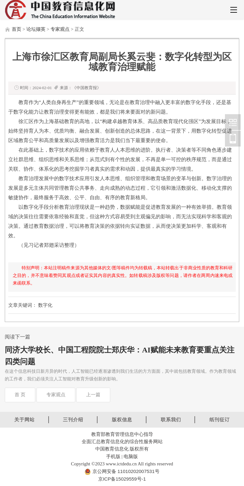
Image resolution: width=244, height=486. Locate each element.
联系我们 (171, 419)
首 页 (20, 394)
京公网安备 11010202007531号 (125, 471)
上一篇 (93, 394)
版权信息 (122, 419)
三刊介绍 (73, 419)
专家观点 (60, 29)
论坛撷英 (35, 29)
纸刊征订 (219, 419)
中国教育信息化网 (233, 122)
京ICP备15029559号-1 (122, 479)
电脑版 (131, 456)
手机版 (113, 456)
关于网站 (24, 419)
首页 (16, 29)
